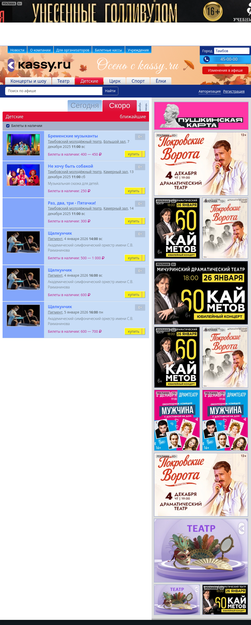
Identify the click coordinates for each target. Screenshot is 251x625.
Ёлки (161, 81)
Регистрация (234, 91)
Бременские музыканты (73, 136)
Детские (89, 81)
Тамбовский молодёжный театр (75, 141)
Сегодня (84, 105)
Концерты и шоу (28, 81)
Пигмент (55, 238)
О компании (40, 50)
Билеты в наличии (26, 125)
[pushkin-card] (201, 115)
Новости (17, 50)
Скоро (119, 105)
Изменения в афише (225, 70)
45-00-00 (229, 59)
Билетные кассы (108, 50)
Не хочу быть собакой (70, 166)
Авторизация (210, 91)
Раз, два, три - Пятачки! (72, 203)
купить (133, 154)
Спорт (138, 81)
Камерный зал (115, 171)
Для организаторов (72, 50)
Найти (110, 90)
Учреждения (138, 50)
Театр (63, 81)
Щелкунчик (60, 233)
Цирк (114, 81)
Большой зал (114, 141)
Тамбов (222, 50)
